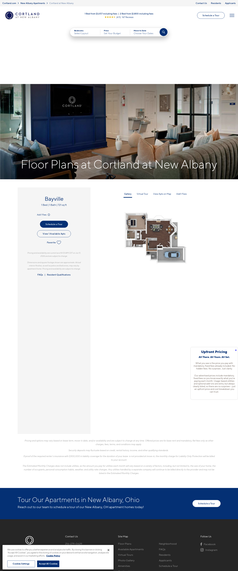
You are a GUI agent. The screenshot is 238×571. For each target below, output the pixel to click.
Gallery (127, 134)
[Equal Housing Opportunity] (66, 501)
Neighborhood (168, 484)
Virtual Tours (125, 495)
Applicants (230, 3)
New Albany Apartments (32, 3)
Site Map (133, 543)
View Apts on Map (162, 134)
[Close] (108, 550)
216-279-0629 (73, 484)
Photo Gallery (126, 501)
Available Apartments (131, 489)
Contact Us (201, 3)
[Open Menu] (232, 15)
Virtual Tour (142, 134)
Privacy (104, 543)
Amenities (124, 506)
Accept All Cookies (48, 563)
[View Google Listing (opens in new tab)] (119, 17)
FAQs (40, 215)
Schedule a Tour (210, 15)
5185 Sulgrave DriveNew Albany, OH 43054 (79, 491)
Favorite (54, 183)
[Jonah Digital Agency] (213, 541)
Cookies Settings (21, 563)
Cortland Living (127, 512)
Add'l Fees (43, 155)
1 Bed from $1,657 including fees (101, 13)
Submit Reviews (118, 543)
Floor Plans (124, 484)
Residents (216, 3)
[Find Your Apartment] (163, 32)
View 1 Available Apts (54, 174)
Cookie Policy (53, 555)
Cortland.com (9, 3)
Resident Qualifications (59, 215)
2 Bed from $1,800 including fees (136, 13)
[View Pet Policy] (91, 501)
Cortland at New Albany (61, 3)
